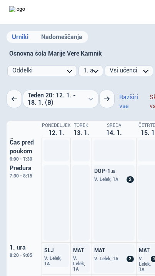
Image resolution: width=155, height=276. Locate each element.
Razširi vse (128, 102)
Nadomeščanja (61, 37)
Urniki (20, 37)
